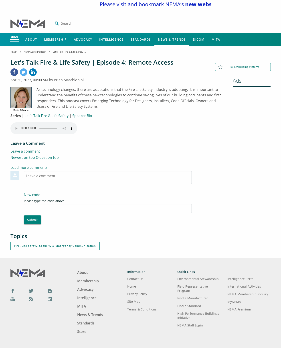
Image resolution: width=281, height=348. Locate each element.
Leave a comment (25, 151)
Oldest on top (47, 157)
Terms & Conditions (142, 309)
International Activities (244, 286)
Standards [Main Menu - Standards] (141, 39)
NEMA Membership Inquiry (247, 294)
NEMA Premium (239, 309)
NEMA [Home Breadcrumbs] (13, 51)
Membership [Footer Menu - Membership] (88, 280)
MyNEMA (234, 302)
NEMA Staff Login (190, 325)
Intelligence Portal (240, 279)
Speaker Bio (82, 115)
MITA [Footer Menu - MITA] (81, 306)
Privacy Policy (137, 294)
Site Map (133, 301)
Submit (32, 220)
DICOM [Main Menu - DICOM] (198, 39)
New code (32, 194)
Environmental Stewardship (198, 279)
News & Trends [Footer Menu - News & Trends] (90, 314)
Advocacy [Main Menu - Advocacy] (83, 39)
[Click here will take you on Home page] (28, 23)
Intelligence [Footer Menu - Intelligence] (87, 297)
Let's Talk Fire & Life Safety (47, 115)
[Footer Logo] (27, 272)
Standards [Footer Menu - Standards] (86, 323)
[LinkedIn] (33, 72)
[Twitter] (31, 291)
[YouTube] (12, 299)
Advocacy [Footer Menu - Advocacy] (85, 289)
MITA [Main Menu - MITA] (216, 39)
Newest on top (22, 157)
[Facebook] (14, 72)
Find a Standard (189, 306)
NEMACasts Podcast (35, 51)
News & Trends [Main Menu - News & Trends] (172, 39)
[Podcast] (31, 299)
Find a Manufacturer (192, 298)
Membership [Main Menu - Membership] (55, 39)
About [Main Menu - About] (31, 39)
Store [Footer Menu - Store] (81, 331)
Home (131, 286)
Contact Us (135, 279)
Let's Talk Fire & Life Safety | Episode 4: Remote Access (69, 51)
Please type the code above (44, 201)
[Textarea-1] (108, 177)
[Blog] (50, 291)
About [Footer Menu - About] (82, 272)
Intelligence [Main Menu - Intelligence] (111, 39)
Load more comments (29, 167)
